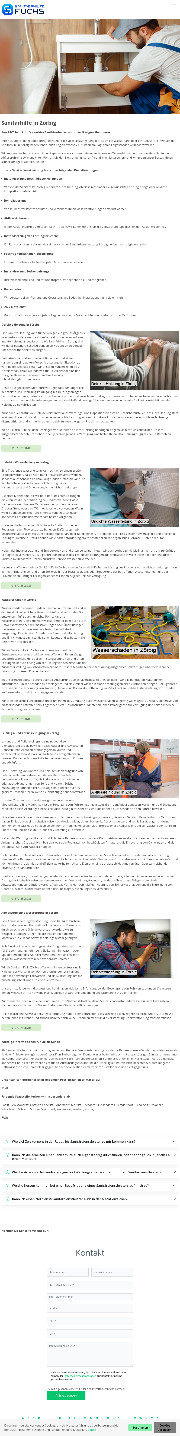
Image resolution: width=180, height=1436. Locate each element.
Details (92, 1430)
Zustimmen (140, 1428)
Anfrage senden (66, 1395)
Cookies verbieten (165, 1428)
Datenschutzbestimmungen (80, 1376)
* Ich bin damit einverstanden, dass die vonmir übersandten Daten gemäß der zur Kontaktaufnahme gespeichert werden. (88, 1376)
